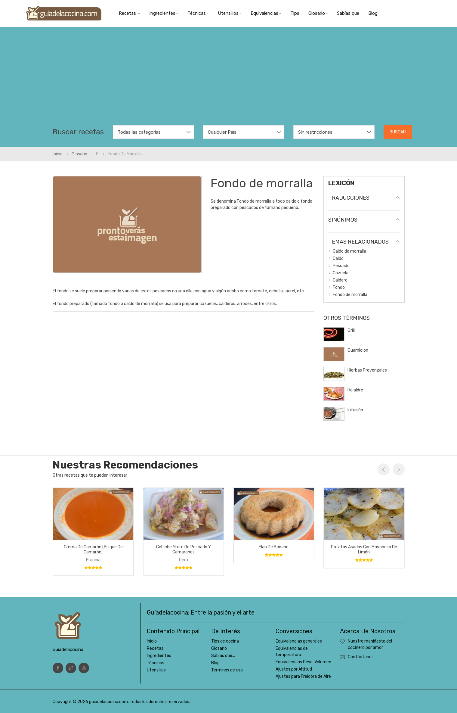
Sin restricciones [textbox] (315, 132)
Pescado (341, 265)
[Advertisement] (228, 80)
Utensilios (230, 13)
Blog (373, 13)
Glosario (318, 13)
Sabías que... (223, 655)
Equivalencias (266, 13)
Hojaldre (355, 390)
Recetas (129, 13)
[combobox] (153, 132)
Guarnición (357, 350)
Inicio (58, 154)
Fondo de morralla (350, 294)
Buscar (398, 132)
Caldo (338, 258)
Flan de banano (274, 547)
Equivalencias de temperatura (292, 651)
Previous (384, 469)
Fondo (339, 287)
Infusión (355, 410)
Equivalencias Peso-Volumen (303, 662)
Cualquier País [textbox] (222, 132)
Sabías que (348, 13)
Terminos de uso (227, 670)
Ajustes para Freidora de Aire (303, 676)
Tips (294, 13)
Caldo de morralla (349, 251)
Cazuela (340, 273)
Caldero (340, 280)
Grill (351, 330)
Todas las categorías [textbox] (139, 132)
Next (399, 469)
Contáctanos (361, 656)
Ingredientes (163, 13)
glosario (79, 154)
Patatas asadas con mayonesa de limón (364, 549)
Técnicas (198, 13)
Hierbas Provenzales (367, 370)
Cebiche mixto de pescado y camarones (183, 549)
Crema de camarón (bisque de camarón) (93, 549)
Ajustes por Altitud (294, 669)
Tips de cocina (225, 641)
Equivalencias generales (299, 641)
